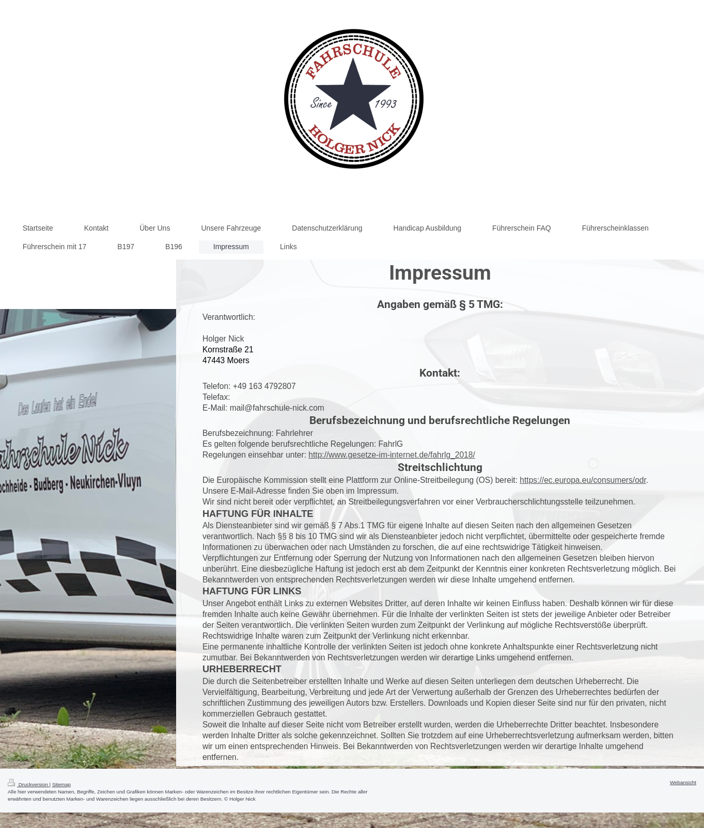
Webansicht (683, 782)
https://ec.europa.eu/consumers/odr (583, 480)
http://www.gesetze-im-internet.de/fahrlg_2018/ (391, 454)
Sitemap (61, 784)
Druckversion (29, 784)
